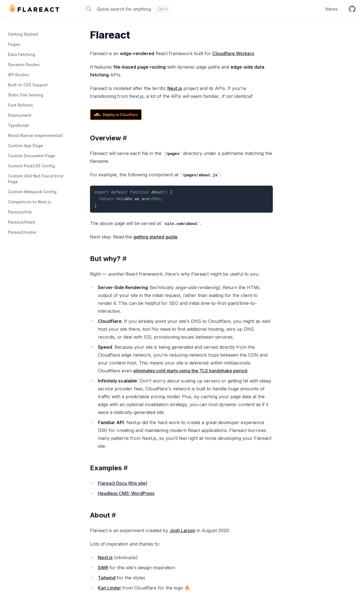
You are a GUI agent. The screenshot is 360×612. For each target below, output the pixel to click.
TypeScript (18, 125)
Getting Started (23, 34)
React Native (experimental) (35, 135)
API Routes (18, 74)
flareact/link (20, 212)
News (331, 9)
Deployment (20, 115)
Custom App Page (25, 145)
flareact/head (21, 222)
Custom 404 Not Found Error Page (36, 179)
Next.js (174, 88)
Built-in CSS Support (28, 84)
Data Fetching (21, 54)
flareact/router (22, 232)
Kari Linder (109, 588)
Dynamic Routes (24, 64)
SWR (103, 567)
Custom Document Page (31, 155)
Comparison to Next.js (29, 201)
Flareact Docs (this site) (122, 483)
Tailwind (107, 577)
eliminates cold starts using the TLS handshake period (190, 371)
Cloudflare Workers (233, 53)
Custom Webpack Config (32, 191)
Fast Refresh (20, 105)
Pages (14, 44)
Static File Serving (25, 95)
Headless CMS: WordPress (126, 493)
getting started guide (155, 237)
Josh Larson (182, 530)
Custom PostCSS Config (31, 165)
